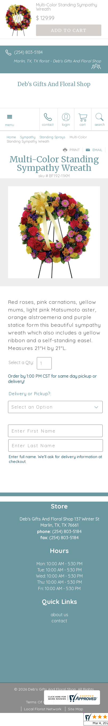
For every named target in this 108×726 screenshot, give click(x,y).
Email (94, 149)
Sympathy (27, 137)
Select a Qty (21, 362)
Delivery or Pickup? (29, 393)
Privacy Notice (69, 702)
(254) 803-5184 (28, 52)
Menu (9, 125)
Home (11, 137)
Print (71, 149)
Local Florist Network (42, 709)
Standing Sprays (52, 137)
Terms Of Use (38, 702)
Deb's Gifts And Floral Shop (54, 84)
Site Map (75, 709)
